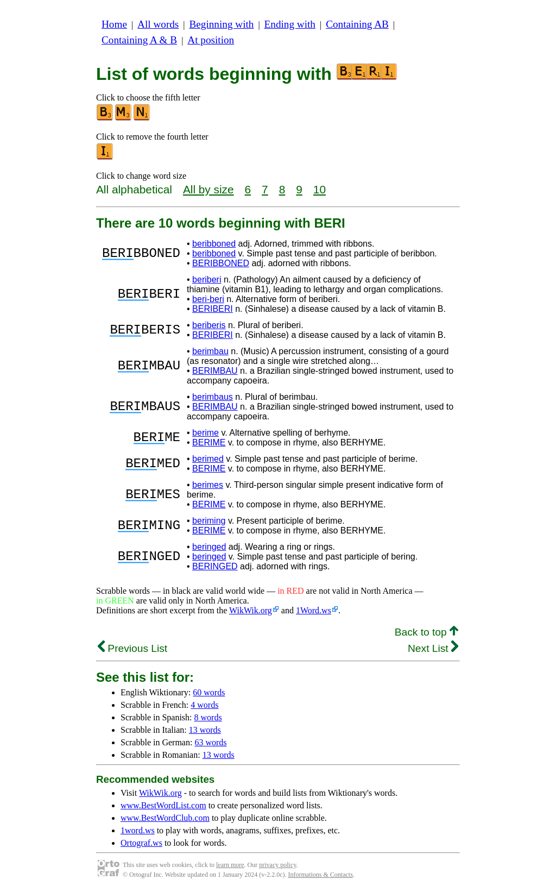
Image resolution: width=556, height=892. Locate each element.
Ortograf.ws (141, 842)
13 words (205, 729)
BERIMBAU (215, 370)
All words (158, 24)
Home (114, 24)
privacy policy (277, 865)
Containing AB (357, 24)
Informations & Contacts (320, 874)
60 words (209, 692)
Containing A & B (139, 40)
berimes (207, 484)
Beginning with (221, 24)
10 (319, 189)
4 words (204, 704)
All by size (208, 189)
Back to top (426, 632)
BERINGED (215, 566)
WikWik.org (250, 610)
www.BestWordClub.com (165, 817)
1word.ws (138, 830)
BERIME (208, 442)
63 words (210, 742)
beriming (208, 520)
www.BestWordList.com (163, 805)
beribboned (214, 243)
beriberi (206, 279)
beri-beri (208, 299)
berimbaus (212, 396)
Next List (433, 648)
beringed (209, 546)
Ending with (289, 24)
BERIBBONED (220, 263)
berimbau (210, 351)
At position (210, 40)
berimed (208, 458)
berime (205, 432)
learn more (230, 865)
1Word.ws (313, 610)
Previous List (132, 648)
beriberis (208, 325)
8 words (208, 717)
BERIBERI (212, 308)
